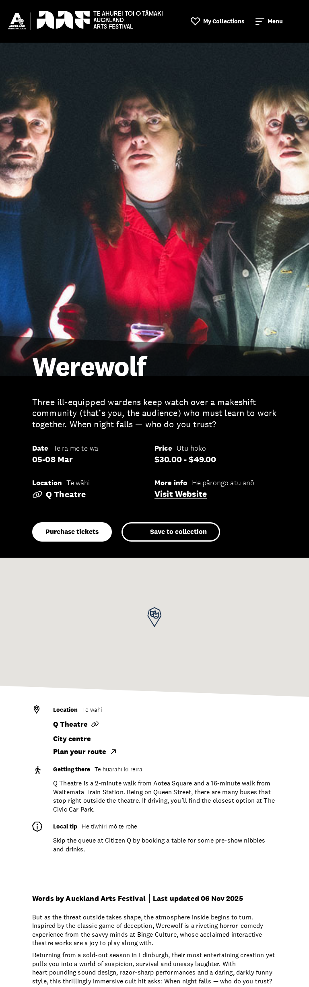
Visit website (180, 494)
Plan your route (85, 751)
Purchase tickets (72, 531)
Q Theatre (59, 494)
